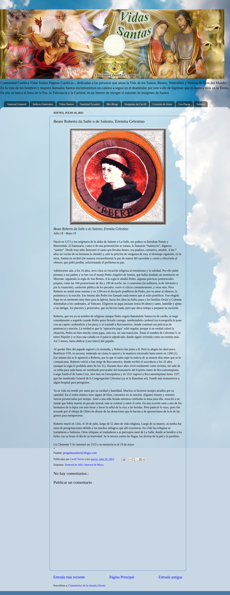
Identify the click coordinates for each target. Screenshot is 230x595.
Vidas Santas (66, 104)
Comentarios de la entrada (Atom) (87, 585)
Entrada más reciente (69, 577)
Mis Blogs (112, 104)
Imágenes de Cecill (135, 104)
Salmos (201, 104)
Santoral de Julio (74, 464)
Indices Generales (43, 104)
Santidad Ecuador (90, 104)
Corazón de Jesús (162, 104)
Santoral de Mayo (93, 464)
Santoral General (16, 104)
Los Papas (184, 104)
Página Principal (121, 577)
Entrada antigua (170, 577)
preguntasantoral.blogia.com (80, 452)
